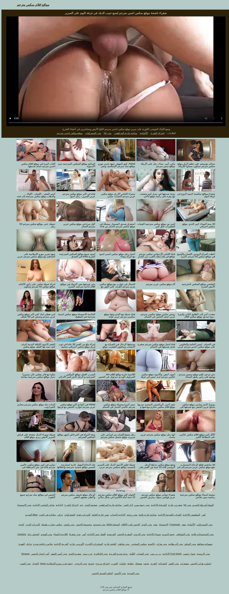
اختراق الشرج (156, 133)
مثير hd (106, 133)
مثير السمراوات (92, 133)
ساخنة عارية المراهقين (124, 133)
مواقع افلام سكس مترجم (31, 5)
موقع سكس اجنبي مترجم (68, 133)
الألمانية (142, 133)
